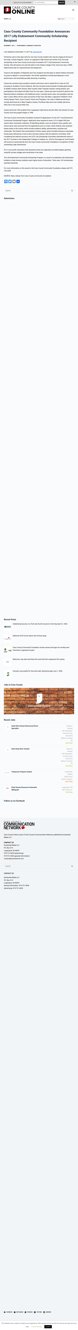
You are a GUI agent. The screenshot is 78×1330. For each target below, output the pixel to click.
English (61, 19)
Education (37, 45)
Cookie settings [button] (37, 1327)
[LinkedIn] (47, 1312)
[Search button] (72, 191)
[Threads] (28, 1312)
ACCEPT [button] (48, 1326)
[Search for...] (37, 191)
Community (30, 45)
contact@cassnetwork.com (14, 859)
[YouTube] (38, 1312)
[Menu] (73, 10)
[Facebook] (8, 1312)
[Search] (7, 19)
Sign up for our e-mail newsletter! (22, 2)
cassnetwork (37, 52)
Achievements (21, 45)
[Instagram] (18, 1312)
